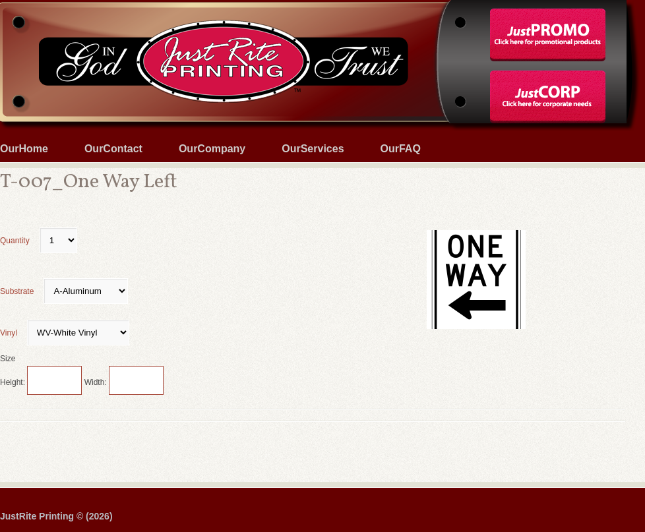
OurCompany (212, 148)
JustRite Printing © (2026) (56, 516)
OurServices (313, 148)
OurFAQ (401, 148)
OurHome (24, 148)
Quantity (38, 240)
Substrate (64, 291)
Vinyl (64, 333)
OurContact (113, 148)
